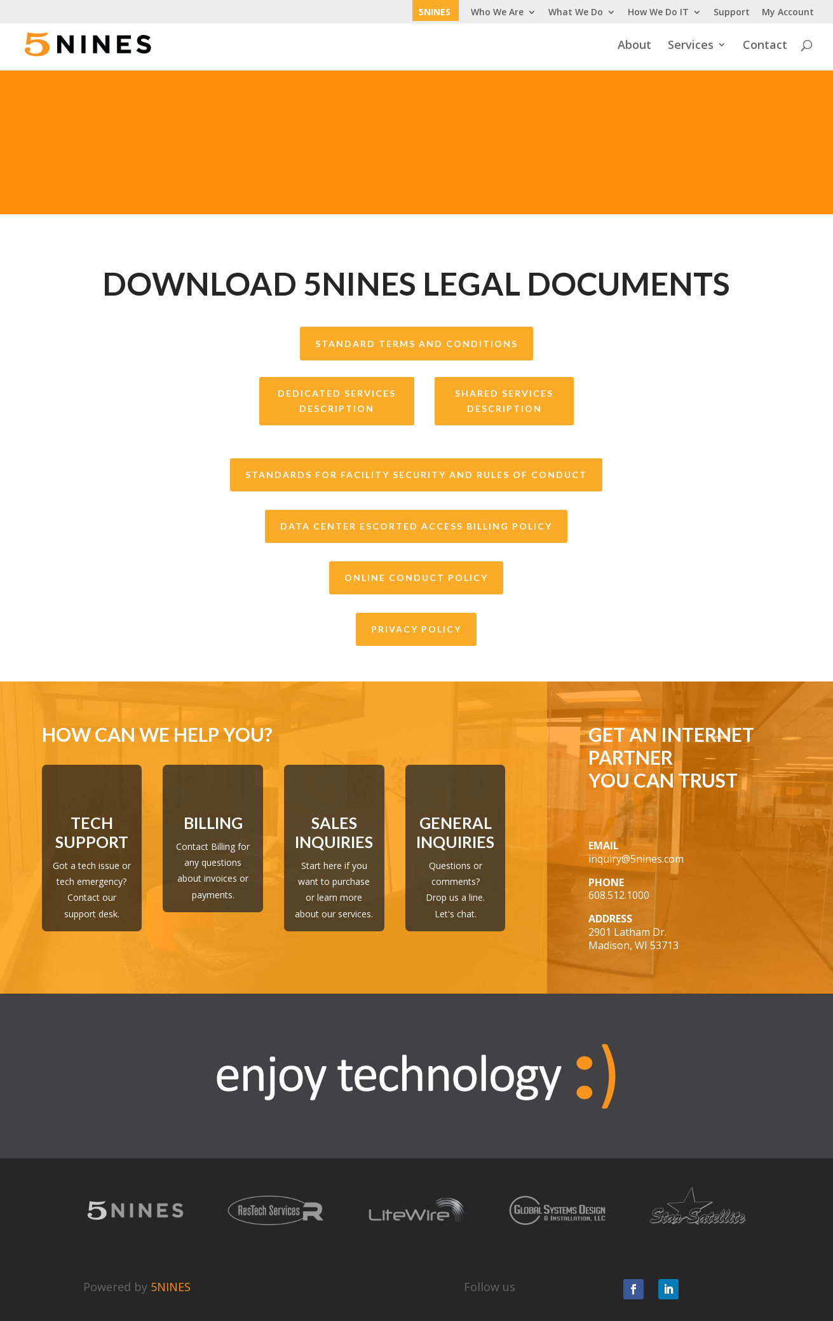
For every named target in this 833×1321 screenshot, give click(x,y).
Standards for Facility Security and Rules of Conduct (416, 474)
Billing (213, 822)
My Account (788, 13)
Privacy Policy (416, 629)
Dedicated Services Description (337, 401)
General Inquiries (455, 832)
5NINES (434, 13)
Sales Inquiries (334, 832)
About (634, 46)
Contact (765, 46)
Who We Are (497, 13)
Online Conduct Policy (416, 577)
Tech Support (91, 832)
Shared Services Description (504, 401)
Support (732, 13)
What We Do (575, 13)
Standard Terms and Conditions (416, 343)
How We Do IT (658, 13)
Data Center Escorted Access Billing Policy (416, 526)
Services (691, 46)
